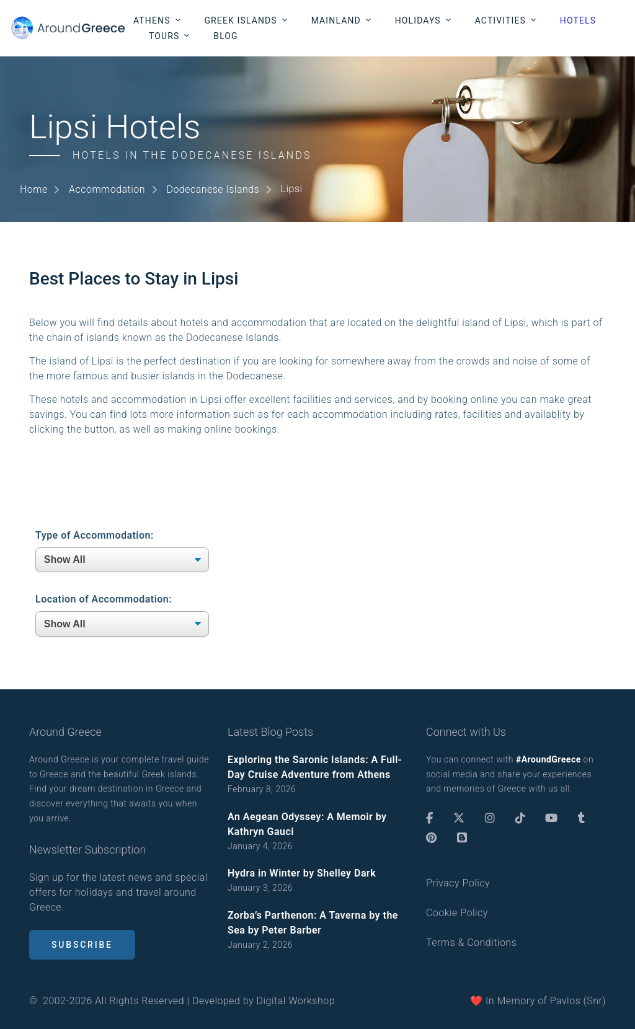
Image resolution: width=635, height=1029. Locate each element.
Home (34, 189)
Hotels (578, 20)
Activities (500, 20)
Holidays (418, 20)
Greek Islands (240, 20)
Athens (152, 20)
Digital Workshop (296, 1001)
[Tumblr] (581, 818)
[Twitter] (458, 818)
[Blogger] (462, 838)
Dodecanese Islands (212, 189)
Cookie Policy (457, 913)
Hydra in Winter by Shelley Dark (302, 873)
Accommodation (107, 189)
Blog (225, 36)
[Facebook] (429, 818)
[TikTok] (520, 818)
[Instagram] (490, 818)
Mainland (336, 20)
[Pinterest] (431, 838)
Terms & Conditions (471, 942)
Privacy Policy (458, 883)
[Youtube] (551, 818)
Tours (164, 36)
